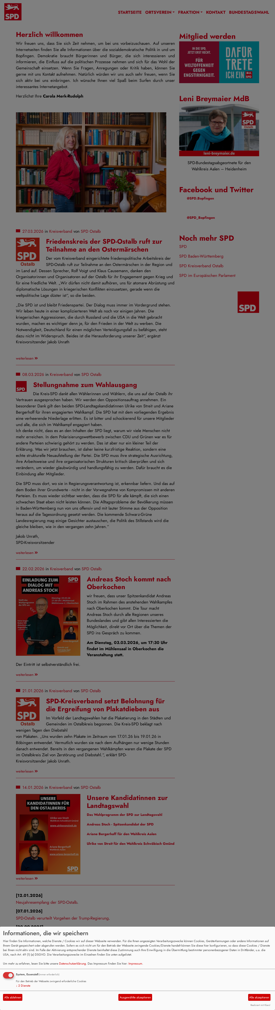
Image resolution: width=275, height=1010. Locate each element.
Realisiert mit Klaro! (260, 1005)
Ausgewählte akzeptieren (135, 997)
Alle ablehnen (12, 997)
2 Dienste (23, 985)
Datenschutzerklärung (72, 963)
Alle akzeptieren (259, 997)
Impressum (135, 963)
